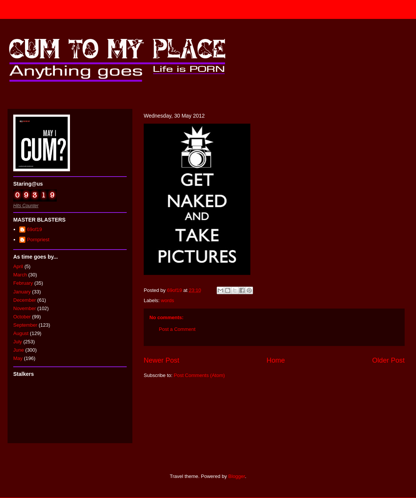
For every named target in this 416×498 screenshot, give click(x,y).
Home (276, 360)
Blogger (236, 476)
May (18, 358)
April (18, 266)
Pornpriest (38, 239)
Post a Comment (177, 329)
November (24, 308)
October (22, 317)
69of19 (34, 229)
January (22, 292)
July (17, 341)
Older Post (388, 360)
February (23, 283)
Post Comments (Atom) (199, 375)
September (25, 325)
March (20, 275)
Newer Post (161, 360)
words (167, 300)
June (18, 350)
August (20, 333)
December (24, 300)
